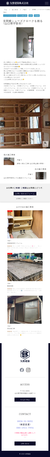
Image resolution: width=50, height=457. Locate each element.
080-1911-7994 (25, 427)
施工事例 (15, 9)
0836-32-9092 (25, 421)
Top (5, 9)
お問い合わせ (25, 444)
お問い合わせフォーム (25, 193)
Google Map (25, 400)
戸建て (25, 9)
